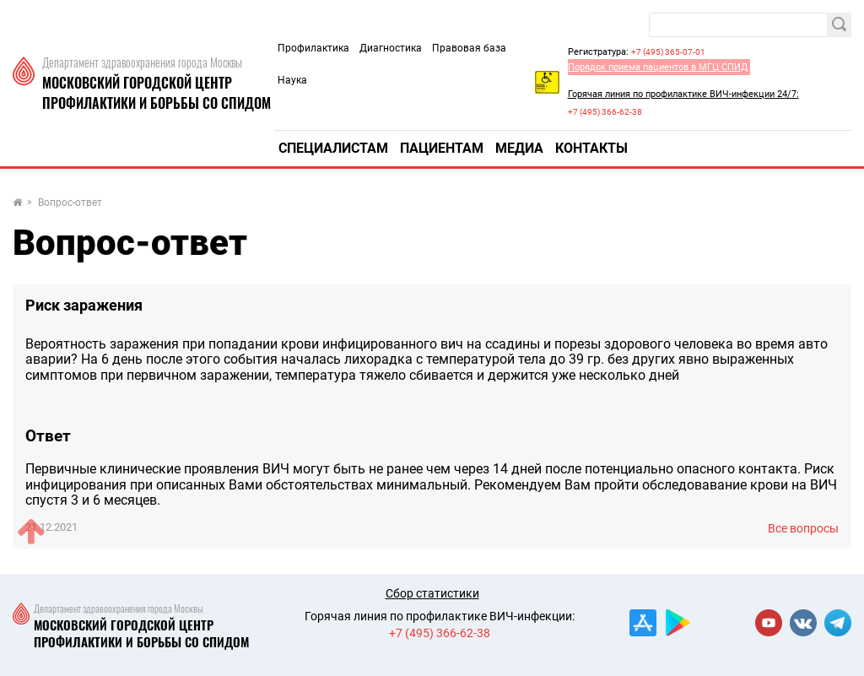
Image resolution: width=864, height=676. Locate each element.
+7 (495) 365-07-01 (668, 52)
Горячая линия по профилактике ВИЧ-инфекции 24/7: (683, 94)
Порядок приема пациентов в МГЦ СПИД (658, 67)
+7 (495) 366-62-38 (605, 111)
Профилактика (313, 48)
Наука (292, 80)
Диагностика (390, 48)
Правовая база (469, 48)
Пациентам (441, 148)
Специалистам (333, 148)
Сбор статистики (432, 593)
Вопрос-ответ (70, 202)
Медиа (519, 148)
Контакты (591, 148)
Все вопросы (803, 528)
